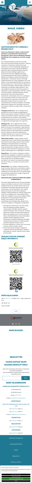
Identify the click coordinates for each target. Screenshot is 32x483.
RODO (16, 450)
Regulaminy (16, 456)
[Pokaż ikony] (2, 2)
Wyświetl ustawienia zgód (16, 476)
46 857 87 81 (18, 395)
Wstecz (16, 311)
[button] (16, 44)
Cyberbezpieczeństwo (16, 444)
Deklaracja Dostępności (16, 438)
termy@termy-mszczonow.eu (18, 398)
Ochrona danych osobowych (16, 474)
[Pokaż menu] (29, 2)
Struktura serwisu (16, 462)
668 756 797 (7, 298)
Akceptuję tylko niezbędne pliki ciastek (16, 478)
